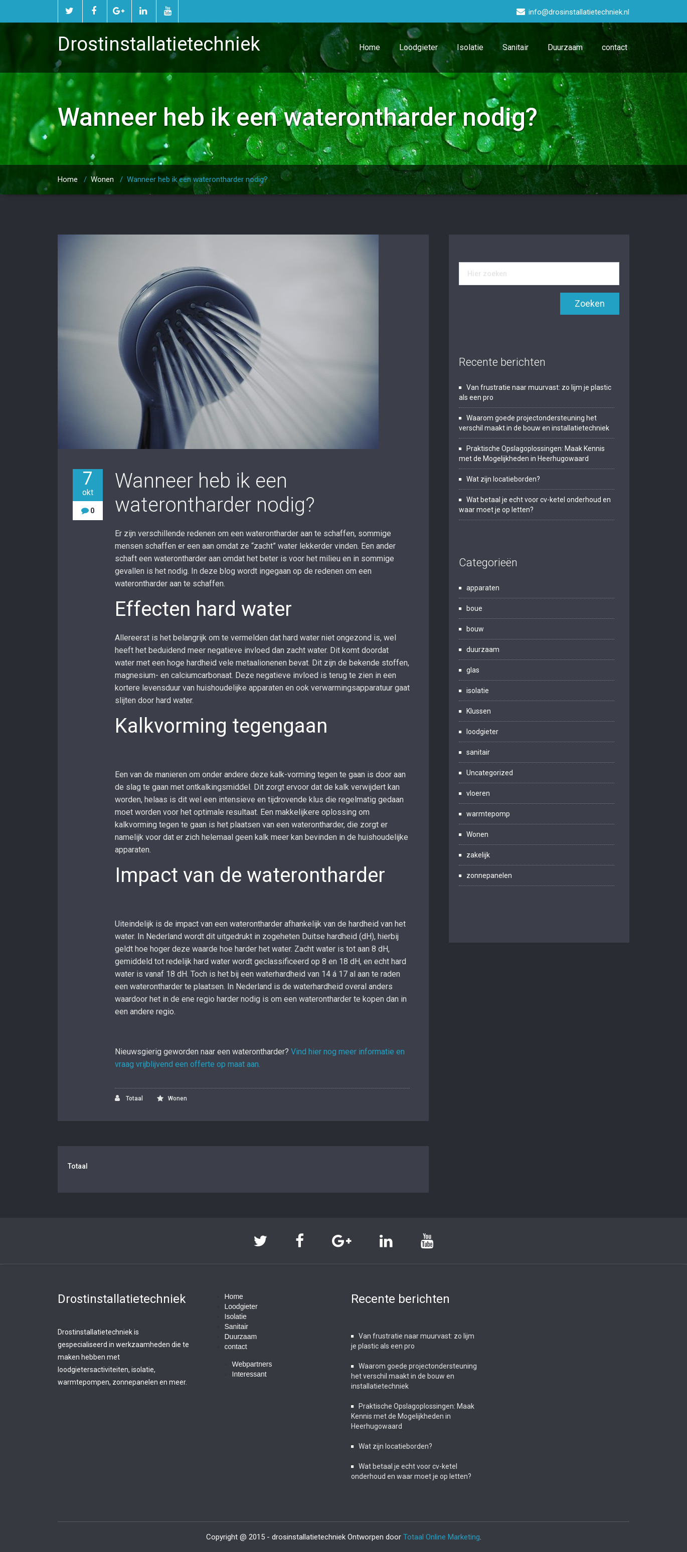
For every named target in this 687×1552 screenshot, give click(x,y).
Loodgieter (418, 47)
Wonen (102, 179)
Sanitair (515, 47)
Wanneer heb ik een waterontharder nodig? (197, 179)
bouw (475, 629)
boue (474, 608)
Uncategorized (489, 773)
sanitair (478, 752)
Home (369, 47)
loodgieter (482, 732)
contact (614, 47)
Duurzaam (565, 47)
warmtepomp (488, 814)
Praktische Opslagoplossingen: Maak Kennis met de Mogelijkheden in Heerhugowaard (412, 1416)
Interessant (249, 1374)
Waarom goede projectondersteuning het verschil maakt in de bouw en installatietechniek (414, 1376)
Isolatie (470, 47)
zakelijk (478, 855)
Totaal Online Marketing (441, 1536)
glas (472, 670)
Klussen (478, 711)
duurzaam (482, 649)
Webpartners (252, 1364)
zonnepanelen (489, 875)
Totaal (129, 1098)
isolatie (477, 691)
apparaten (482, 588)
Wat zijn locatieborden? (503, 479)
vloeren (478, 793)
